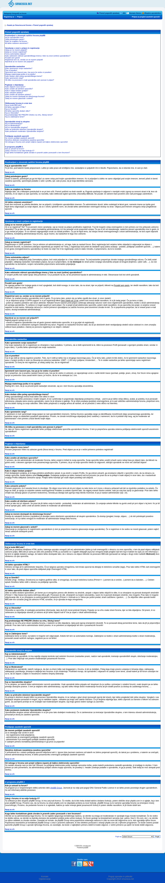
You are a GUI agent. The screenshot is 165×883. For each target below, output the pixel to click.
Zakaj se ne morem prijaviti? (16, 50)
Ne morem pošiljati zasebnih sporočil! (19, 138)
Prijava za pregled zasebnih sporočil (146, 17)
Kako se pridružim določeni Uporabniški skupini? (24, 129)
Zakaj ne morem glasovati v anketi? (19, 98)
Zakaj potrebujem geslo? (14, 39)
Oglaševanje (44, 879)
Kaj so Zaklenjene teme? (14, 117)
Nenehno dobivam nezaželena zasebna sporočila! (24, 140)
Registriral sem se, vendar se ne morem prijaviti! (24, 60)
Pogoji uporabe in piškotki (120, 876)
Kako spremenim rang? (14, 78)
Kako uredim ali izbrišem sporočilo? (19, 89)
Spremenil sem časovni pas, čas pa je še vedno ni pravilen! (28, 72)
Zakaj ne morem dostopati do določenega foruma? (25, 96)
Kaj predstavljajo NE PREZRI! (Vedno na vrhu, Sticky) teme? (29, 115)
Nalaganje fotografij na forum (15, 13)
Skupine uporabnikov (153, 13)
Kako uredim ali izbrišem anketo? (18, 94)
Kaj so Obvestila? (12, 113)
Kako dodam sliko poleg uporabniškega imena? (23, 76)
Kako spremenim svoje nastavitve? (18, 68)
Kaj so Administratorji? (14, 123)
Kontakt (44, 876)
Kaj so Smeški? (11, 109)
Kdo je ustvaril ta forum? (14, 149)
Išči (124, 13)
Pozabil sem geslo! (12, 58)
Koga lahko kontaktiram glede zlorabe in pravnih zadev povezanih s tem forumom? (37, 153)
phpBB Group (56, 788)
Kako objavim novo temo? (15, 87)
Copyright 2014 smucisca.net (120, 879)
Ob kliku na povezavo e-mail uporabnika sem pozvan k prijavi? (29, 80)
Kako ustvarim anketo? (14, 93)
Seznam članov (135, 13)
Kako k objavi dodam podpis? (16, 91)
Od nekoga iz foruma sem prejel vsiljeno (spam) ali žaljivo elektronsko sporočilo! (36, 142)
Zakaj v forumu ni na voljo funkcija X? (19, 151)
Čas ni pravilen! (11, 70)
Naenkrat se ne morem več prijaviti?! (19, 62)
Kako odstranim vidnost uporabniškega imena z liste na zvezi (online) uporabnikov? (37, 56)
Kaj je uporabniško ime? (14, 37)
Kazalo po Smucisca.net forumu (19, 25)
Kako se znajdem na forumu (16, 41)
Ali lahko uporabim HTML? (15, 107)
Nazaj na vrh (10, 172)
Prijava (19, 17)
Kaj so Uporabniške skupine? (16, 127)
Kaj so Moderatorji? (12, 125)
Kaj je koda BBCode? (13, 105)
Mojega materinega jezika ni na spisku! (20, 74)
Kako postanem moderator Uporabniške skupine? (24, 131)
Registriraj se (9, 17)
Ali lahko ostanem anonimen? (16, 43)
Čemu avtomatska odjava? (15, 54)
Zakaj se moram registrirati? (16, 52)
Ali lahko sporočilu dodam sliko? (17, 111)
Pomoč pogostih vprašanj (109, 13)
